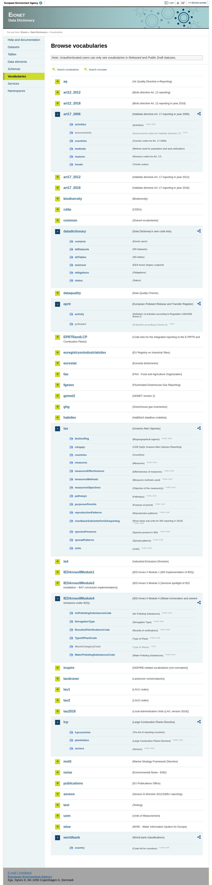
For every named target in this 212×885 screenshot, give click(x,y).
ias (65, 428)
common (70, 220)
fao (65, 374)
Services (13, 83)
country (79, 847)
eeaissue (80, 265)
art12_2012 (72, 92)
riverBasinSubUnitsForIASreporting (97, 520)
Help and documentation (24, 39)
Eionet (24, 32)
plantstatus (82, 740)
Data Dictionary (38, 32)
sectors (79, 748)
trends (79, 164)
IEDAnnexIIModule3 (78, 583)
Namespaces (16, 90)
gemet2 (69, 396)
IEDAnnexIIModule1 (78, 572)
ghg (66, 407)
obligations (82, 272)
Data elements (17, 61)
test (66, 805)
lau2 (66, 700)
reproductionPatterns (88, 512)
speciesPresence (85, 531)
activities (80, 124)
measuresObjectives (88, 487)
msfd (67, 761)
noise (67, 772)
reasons (80, 156)
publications (73, 783)
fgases (68, 385)
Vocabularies (17, 76)
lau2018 (69, 711)
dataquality (72, 293)
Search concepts (98, 69)
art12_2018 (72, 103)
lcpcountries (82, 732)
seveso (69, 794)
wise (67, 826)
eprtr (67, 304)
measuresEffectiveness (89, 471)
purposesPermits (85, 504)
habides (69, 417)
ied (65, 561)
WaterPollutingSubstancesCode (95, 654)
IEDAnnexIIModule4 (78, 598)
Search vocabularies (68, 69)
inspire (68, 667)
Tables (12, 54)
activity (79, 314)
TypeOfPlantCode (86, 638)
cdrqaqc (80, 447)
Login (171, 2)
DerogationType (85, 621)
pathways (81, 496)
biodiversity (72, 198)
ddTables (80, 257)
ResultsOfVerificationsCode (92, 629)
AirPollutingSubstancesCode (93, 613)
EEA (24, 3)
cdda (67, 209)
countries (81, 140)
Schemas (14, 69)
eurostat (69, 363)
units (78, 548)
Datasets (13, 47)
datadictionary (74, 231)
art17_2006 (72, 114)
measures (81, 462)
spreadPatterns (84, 539)
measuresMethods (86, 479)
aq (65, 81)
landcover (71, 678)
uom (66, 815)
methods (80, 148)
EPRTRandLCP (75, 337)
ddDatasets (82, 249)
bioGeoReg (82, 438)
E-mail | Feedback (20, 872)
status (79, 280)
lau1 (66, 689)
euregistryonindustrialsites (84, 352)
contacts (80, 241)
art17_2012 (72, 177)
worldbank (71, 837)
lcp (65, 722)
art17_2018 (72, 188)
